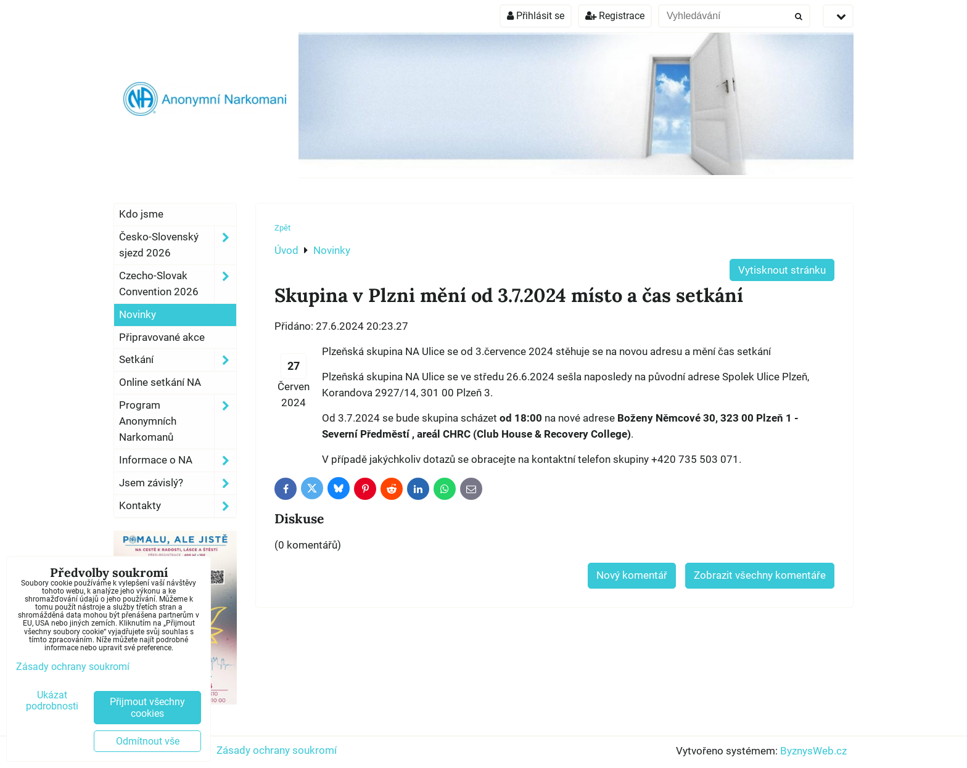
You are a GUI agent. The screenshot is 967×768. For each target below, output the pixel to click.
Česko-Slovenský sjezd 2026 (177, 245)
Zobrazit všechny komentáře (760, 575)
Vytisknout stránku (782, 270)
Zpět (282, 227)
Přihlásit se (535, 16)
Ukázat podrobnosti (52, 701)
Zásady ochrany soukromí (276, 750)
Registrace (614, 16)
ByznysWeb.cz (813, 751)
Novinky (137, 314)
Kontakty (177, 506)
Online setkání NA (160, 382)
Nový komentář (631, 575)
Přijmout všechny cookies (147, 707)
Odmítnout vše (147, 741)
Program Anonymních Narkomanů (177, 421)
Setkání (177, 360)
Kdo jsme (141, 214)
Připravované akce (162, 337)
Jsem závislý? (177, 483)
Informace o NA (177, 460)
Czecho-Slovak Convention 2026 (177, 284)
